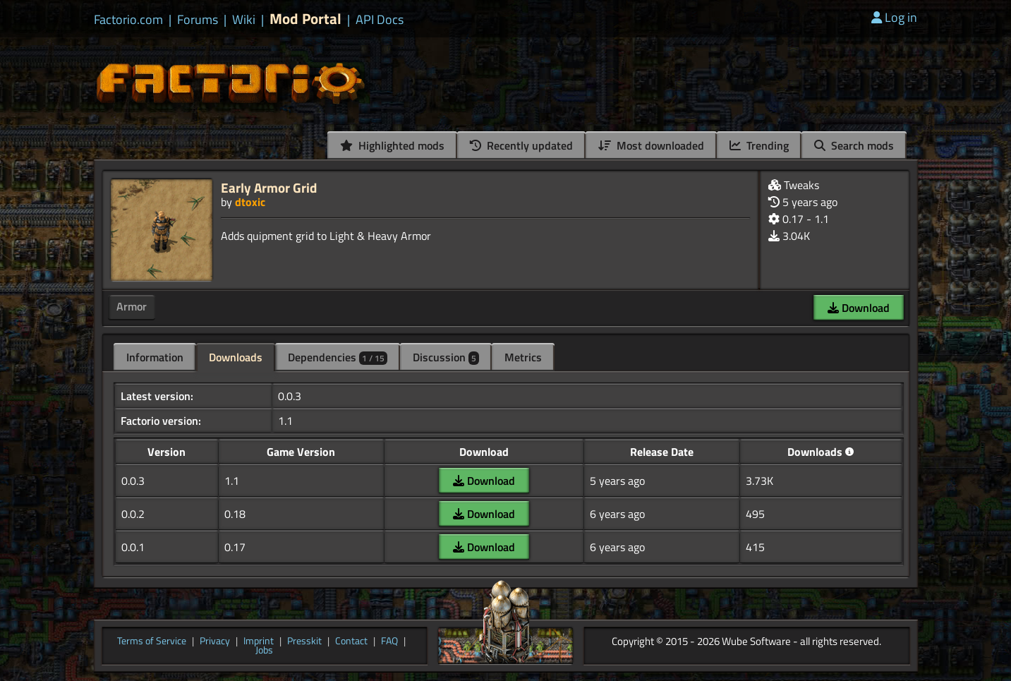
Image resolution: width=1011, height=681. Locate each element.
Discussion (446, 357)
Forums (197, 19)
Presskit (304, 641)
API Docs (380, 19)
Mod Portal (305, 18)
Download (859, 307)
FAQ (389, 641)
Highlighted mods (392, 145)
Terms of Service (151, 641)
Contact (351, 641)
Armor (131, 306)
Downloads (235, 357)
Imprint (258, 641)
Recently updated (521, 145)
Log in (894, 17)
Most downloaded (651, 145)
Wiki (243, 19)
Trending (759, 145)
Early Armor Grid (269, 187)
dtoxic (250, 201)
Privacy (215, 641)
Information (154, 357)
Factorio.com (128, 19)
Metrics (523, 357)
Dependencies (337, 357)
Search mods (854, 145)
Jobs (264, 651)
